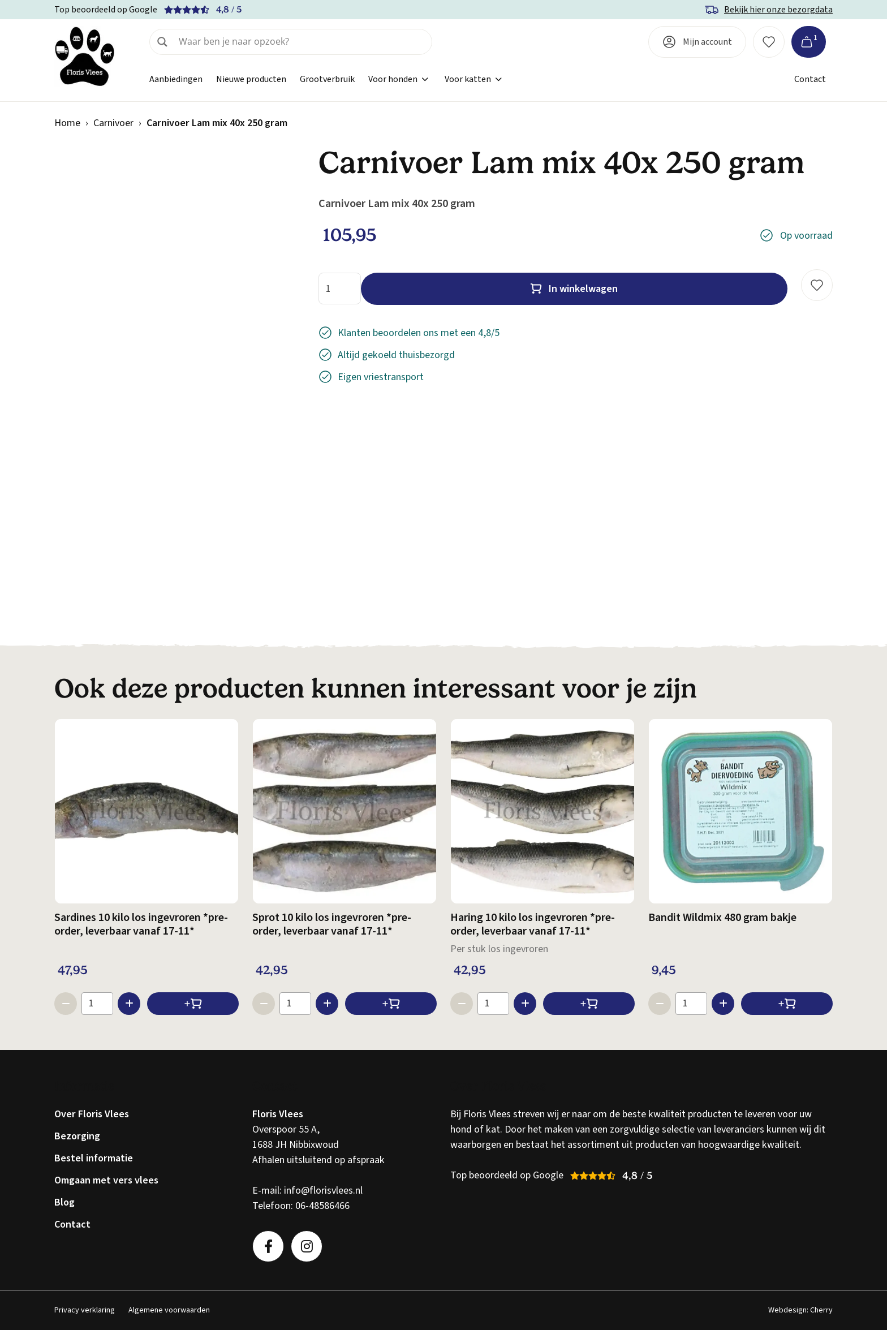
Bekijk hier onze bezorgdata (778, 9)
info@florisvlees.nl (323, 1190)
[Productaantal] (339, 288)
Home (67, 123)
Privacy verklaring (84, 1310)
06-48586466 (322, 1206)
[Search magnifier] (162, 42)
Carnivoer (113, 123)
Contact (810, 79)
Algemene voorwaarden (169, 1310)
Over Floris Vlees (91, 1114)
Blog (64, 1202)
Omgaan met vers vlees (106, 1180)
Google (143, 9)
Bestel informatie (93, 1158)
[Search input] (301, 42)
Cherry (821, 1310)
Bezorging (77, 1136)
